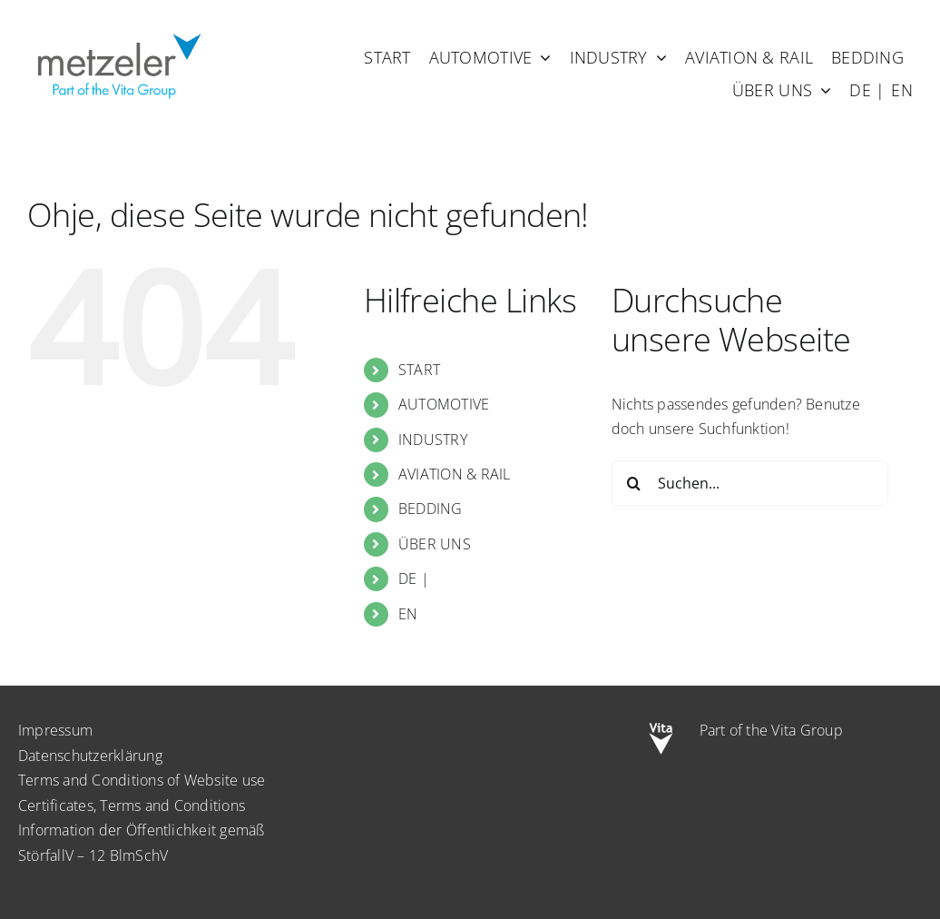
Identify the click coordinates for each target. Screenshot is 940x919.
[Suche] (634, 483)
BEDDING (430, 509)
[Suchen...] (750, 483)
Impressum (55, 730)
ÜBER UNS (434, 544)
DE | (413, 578)
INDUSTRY (432, 440)
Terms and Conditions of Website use (141, 780)
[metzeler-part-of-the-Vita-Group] (118, 30)
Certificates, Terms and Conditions (131, 805)
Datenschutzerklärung (90, 756)
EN (407, 614)
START (419, 370)
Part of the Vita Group (771, 730)
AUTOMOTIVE (443, 404)
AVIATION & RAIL (454, 474)
